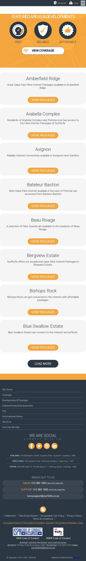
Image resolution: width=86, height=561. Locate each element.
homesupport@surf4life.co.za (43, 496)
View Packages (43, 100)
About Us (6, 422)
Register (62, 3)
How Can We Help (11, 427)
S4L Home (7, 389)
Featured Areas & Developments (17, 405)
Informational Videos (12, 416)
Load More (43, 364)
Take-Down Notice (28, 515)
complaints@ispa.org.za (43, 547)
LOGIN (75, 3)
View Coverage (43, 50)
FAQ (4, 411)
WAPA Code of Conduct (58, 538)
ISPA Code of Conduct (27, 538)
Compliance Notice (12, 522)
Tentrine (76, 558)
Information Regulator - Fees (69, 522)
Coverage (7, 395)
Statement (10, 515)
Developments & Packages (15, 400)
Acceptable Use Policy (52, 515)
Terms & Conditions (43, 518)
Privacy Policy (74, 515)
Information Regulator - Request (38, 522)
